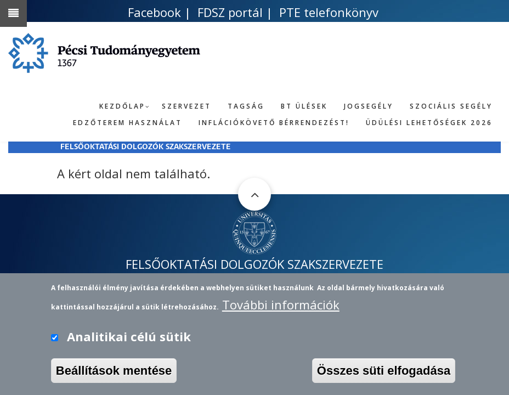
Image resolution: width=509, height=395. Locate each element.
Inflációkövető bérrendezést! (274, 122)
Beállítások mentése (114, 373)
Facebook (154, 12)
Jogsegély (368, 106)
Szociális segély (451, 106)
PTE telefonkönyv (328, 12)
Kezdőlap (122, 106)
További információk (281, 308)
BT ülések (304, 106)
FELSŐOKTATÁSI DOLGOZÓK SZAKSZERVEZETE (145, 147)
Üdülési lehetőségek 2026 (429, 122)
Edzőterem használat (127, 122)
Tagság (246, 106)
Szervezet (186, 106)
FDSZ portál (230, 12)
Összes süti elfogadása (383, 373)
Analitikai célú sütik (129, 339)
